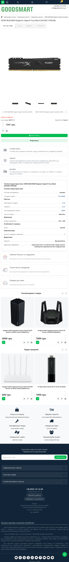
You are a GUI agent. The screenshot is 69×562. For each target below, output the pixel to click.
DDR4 (63, 210)
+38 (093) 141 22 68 (60, 6)
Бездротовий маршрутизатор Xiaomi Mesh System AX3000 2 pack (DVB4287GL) (17, 331)
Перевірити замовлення (35, 499)
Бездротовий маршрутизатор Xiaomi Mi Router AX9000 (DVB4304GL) (51, 331)
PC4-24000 (61, 196)
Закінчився (34, 135)
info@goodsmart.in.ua (59, 8)
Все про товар (8, 26)
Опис (19, 26)
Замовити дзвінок (34, 495)
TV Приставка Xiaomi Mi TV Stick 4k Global (51, 387)
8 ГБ (63, 203)
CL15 (63, 207)
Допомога (34, 140)
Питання (40, 26)
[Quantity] (3, 125)
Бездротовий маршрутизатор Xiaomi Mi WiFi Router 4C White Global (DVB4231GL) (17, 387)
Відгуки (29, 26)
